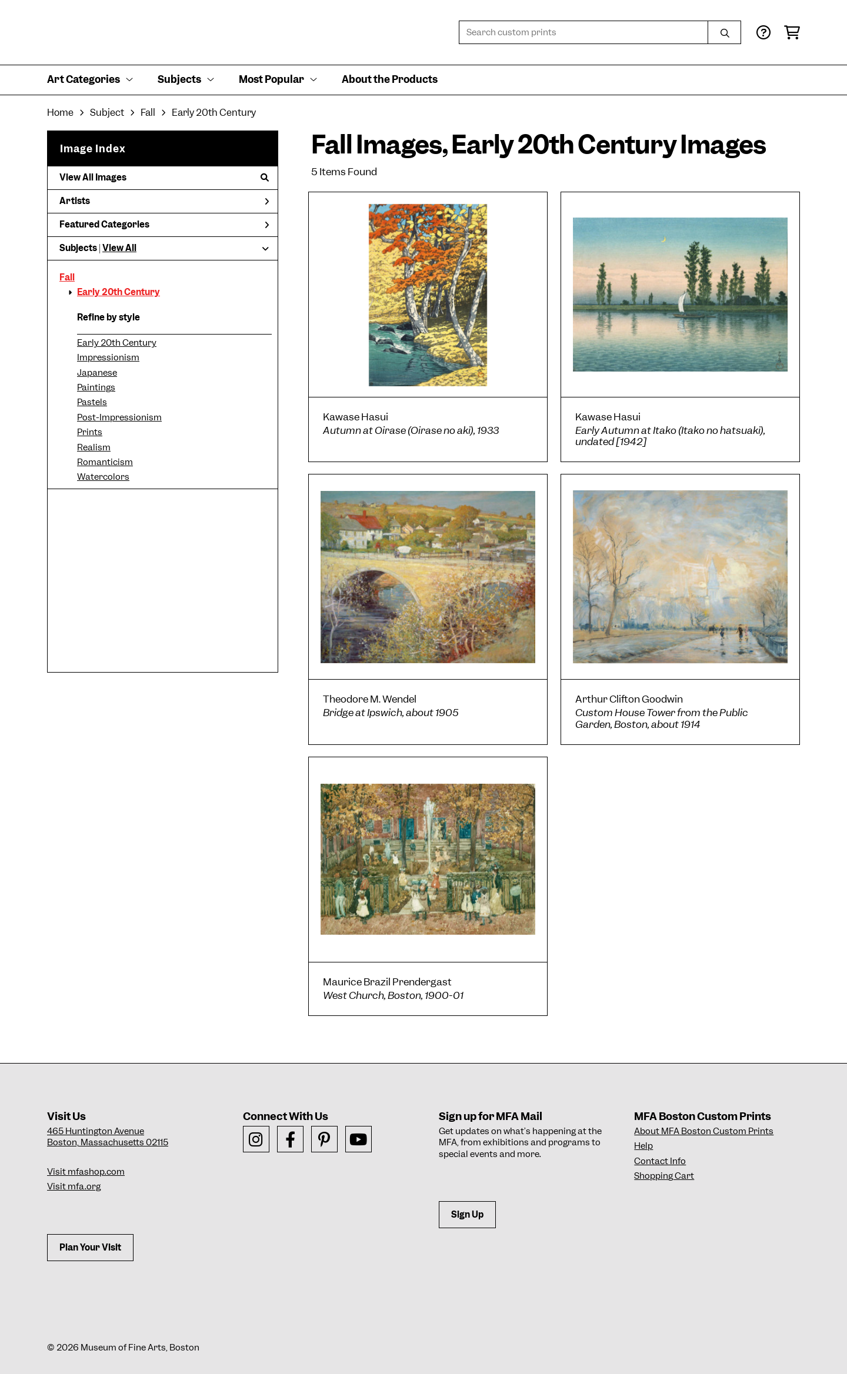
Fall (67, 277)
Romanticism (105, 462)
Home (60, 112)
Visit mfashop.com (86, 1172)
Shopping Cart (664, 1176)
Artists (164, 201)
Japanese (97, 373)
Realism (94, 447)
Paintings (96, 387)
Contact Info (660, 1161)
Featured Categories (164, 224)
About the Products (390, 79)
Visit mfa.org (74, 1186)
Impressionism (108, 357)
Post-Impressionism (119, 417)
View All (119, 248)
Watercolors (103, 477)
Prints (89, 432)
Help (643, 1146)
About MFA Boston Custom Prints (703, 1131)
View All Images (164, 177)
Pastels (92, 402)
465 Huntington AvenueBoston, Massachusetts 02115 (107, 1137)
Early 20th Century (118, 292)
